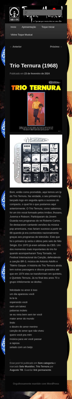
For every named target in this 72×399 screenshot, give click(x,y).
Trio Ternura (42, 366)
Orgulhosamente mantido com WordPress (36, 383)
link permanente (42, 370)
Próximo (56, 46)
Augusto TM (16, 370)
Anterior (16, 46)
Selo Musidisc (27, 366)
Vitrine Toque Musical (21, 34)
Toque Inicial (47, 27)
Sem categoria (46, 363)
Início (13, 27)
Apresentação (29, 27)
